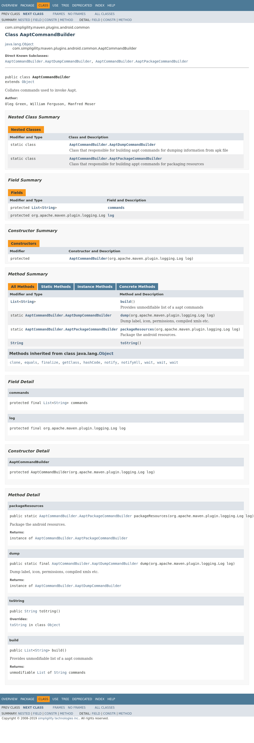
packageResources (137, 329)
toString (128, 343)
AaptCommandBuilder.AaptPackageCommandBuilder (141, 61)
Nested (24, 20)
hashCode (91, 362)
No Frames (77, 14)
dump (124, 315)
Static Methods (56, 287)
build (125, 302)
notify (110, 362)
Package (27, 5)
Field (37, 20)
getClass (70, 362)
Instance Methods (94, 287)
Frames (59, 14)
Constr (50, 20)
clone (15, 362)
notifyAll (130, 362)
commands (116, 208)
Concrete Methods (137, 287)
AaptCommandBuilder (88, 258)
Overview (9, 5)
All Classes (105, 14)
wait (149, 362)
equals (30, 362)
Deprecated (82, 5)
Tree (65, 5)
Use (55, 5)
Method (66, 20)
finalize (49, 362)
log (111, 215)
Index (100, 5)
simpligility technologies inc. (58, 718)
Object (28, 82)
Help (111, 5)
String (48, 208)
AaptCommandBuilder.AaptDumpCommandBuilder (48, 61)
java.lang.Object (19, 44)
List (35, 208)
